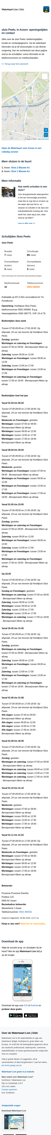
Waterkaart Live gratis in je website (18, 1072)
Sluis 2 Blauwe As (20, 167)
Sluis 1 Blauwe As (20, 171)
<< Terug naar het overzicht (15, 64)
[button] (45, 76)
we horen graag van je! (11, 1065)
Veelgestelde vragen (11, 1105)
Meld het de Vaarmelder (33, 924)
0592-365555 (25, 912)
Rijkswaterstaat (43, 139)
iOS (26, 1005)
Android (34, 1005)
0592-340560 (33, 287)
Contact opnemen (9, 1089)
